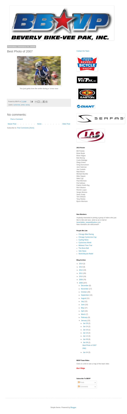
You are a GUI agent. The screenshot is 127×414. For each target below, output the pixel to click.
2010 (81, 276)
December (85, 286)
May (83, 308)
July (82, 301)
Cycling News (83, 240)
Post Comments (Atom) (25, 128)
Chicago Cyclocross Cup (87, 237)
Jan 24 (85, 326)
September (85, 295)
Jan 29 (85, 323)
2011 (81, 273)
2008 (81, 283)
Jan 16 (85, 333)
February (84, 317)
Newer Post (12, 124)
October (84, 292)
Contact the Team (82, 51)
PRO (84, 348)
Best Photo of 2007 (89, 345)
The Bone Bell (84, 248)
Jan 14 (85, 336)
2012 (81, 270)
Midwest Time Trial (85, 245)
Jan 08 (85, 342)
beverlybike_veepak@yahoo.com (88, 222)
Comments (83, 387)
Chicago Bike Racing (86, 234)
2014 (81, 264)
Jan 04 (85, 352)
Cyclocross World (85, 243)
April (83, 311)
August (84, 298)
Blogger (73, 407)
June (83, 305)
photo (23, 105)
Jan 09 (85, 339)
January (84, 320)
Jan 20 (85, 330)
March (83, 314)
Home (39, 124)
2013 (81, 267)
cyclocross (16, 105)
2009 (81, 280)
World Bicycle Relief (86, 254)
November (85, 289)
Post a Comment (17, 119)
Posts (81, 382)
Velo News (82, 251)
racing (27, 105)
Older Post (66, 124)
